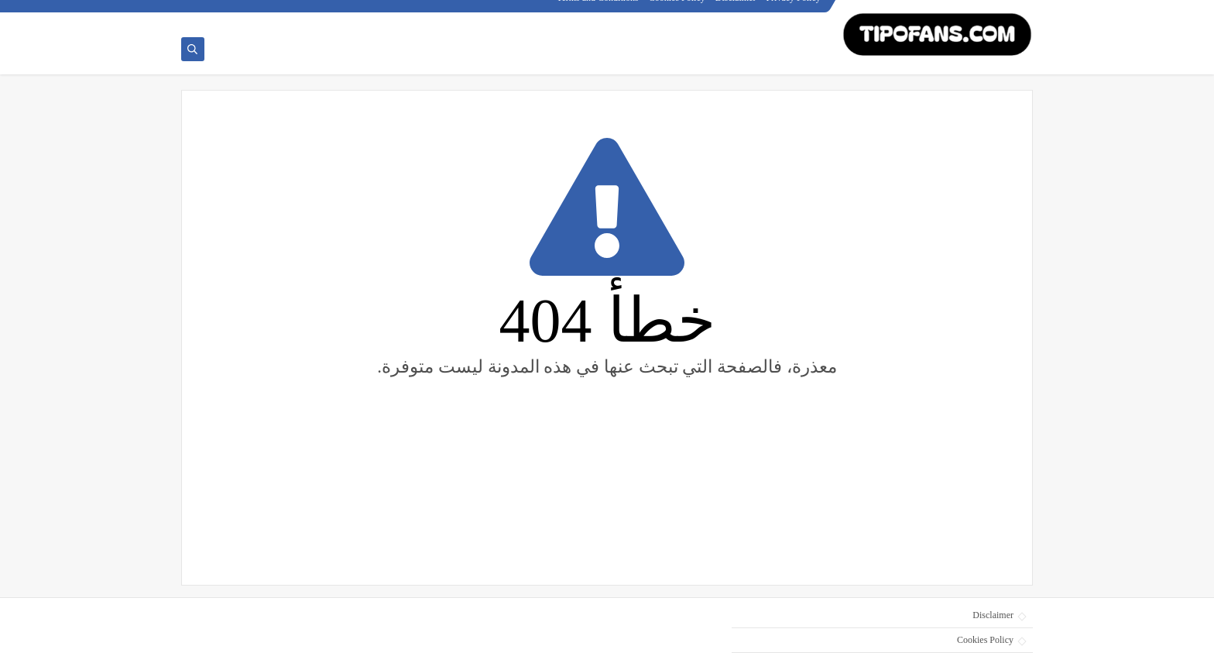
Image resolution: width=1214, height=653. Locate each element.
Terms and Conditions (598, 12)
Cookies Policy (678, 12)
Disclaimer (736, 12)
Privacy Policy (794, 12)
